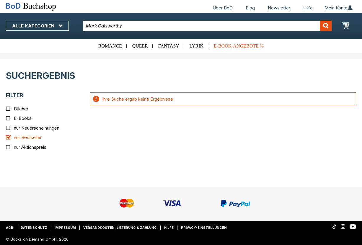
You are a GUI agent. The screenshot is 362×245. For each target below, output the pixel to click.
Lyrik (196, 45)
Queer (140, 45)
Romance (110, 45)
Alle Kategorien (37, 26)
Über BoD (223, 8)
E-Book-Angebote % (239, 45)
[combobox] (207, 26)
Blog (250, 8)
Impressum (65, 228)
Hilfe (308, 8)
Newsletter (279, 8)
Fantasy (168, 45)
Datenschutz (34, 228)
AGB (9, 228)
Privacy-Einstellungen (204, 228)
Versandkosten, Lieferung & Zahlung (120, 228)
